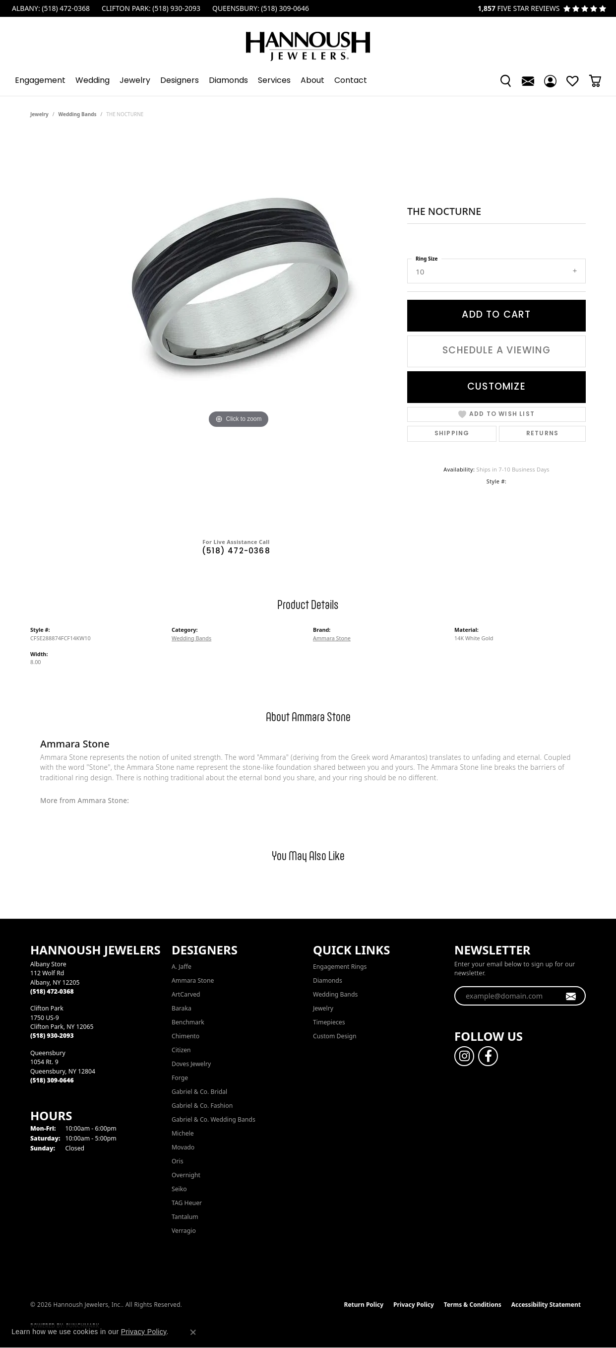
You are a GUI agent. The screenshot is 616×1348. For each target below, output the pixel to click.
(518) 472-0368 (236, 551)
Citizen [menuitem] (181, 1050)
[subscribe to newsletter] (571, 996)
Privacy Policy (413, 1304)
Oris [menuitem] (178, 1161)
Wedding (92, 80)
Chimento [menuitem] (185, 1036)
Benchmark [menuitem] (188, 1022)
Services (274, 80)
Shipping (452, 434)
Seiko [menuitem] (179, 1189)
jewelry (39, 114)
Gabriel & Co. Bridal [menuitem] (199, 1091)
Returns (542, 434)
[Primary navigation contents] (308, 81)
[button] (505, 81)
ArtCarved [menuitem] (186, 994)
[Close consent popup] (193, 1332)
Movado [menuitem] (183, 1147)
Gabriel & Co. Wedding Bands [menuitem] (213, 1119)
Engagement (40, 80)
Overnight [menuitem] (186, 1175)
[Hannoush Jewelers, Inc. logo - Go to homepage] (308, 41)
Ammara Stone (332, 638)
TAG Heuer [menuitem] (187, 1203)
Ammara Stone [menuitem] (193, 980)
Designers (179, 80)
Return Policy (364, 1304)
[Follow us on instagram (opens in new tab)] (464, 1056)
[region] (238, 331)
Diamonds (228, 80)
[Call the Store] (52, 991)
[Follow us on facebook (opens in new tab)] (488, 1056)
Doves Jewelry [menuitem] (191, 1064)
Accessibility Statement (546, 1304)
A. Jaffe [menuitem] (181, 966)
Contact (350, 80)
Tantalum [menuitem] (185, 1217)
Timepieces (329, 1022)
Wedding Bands (78, 114)
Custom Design (335, 1036)
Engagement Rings (340, 966)
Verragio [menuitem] (184, 1230)
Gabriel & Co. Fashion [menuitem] (202, 1105)
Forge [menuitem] (180, 1078)
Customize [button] (496, 387)
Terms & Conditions (472, 1304)
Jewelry (135, 80)
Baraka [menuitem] (181, 1008)
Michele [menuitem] (183, 1133)
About (312, 80)
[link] (50, 8)
